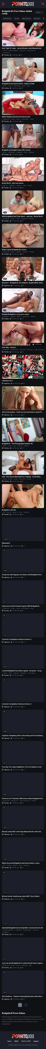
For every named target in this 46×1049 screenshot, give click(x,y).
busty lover (26, 316)
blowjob (32, 251)
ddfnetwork (11, 152)
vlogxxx (5, 673)
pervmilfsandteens (8, 930)
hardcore (25, 251)
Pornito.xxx (20, 1045)
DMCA (16, 1041)
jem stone (36, 930)
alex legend (32, 673)
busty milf (22, 479)
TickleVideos (7, 18)
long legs (26, 512)
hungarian (19, 152)
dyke (28, 86)
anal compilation (13, 50)
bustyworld (6, 218)
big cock (5, 185)
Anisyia (16, 18)
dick (14, 445)
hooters (20, 445)
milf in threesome (25, 800)
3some (5, 50)
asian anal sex (31, 50)
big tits (30, 185)
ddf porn (33, 316)
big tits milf (15, 349)
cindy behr (18, 930)
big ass (15, 512)
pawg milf (22, 349)
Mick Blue (37, 18)
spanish (19, 185)
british (4, 152)
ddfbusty (31, 152)
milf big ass (14, 800)
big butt (19, 251)
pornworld (24, 218)
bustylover (6, 316)
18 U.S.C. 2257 (26, 1041)
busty (23, 86)
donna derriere (27, 930)
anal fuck (22, 50)
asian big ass (6, 52)
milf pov (34, 800)
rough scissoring (39, 349)
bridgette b (24, 673)
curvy (18, 218)
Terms (9, 1041)
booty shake (16, 86)
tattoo (24, 185)
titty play (31, 218)
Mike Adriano (26, 18)
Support (36, 1041)
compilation (6, 349)
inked (10, 673)
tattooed (16, 673)
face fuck (30, 349)
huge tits (26, 445)
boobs (4, 86)
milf (4, 512)
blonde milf (6, 119)
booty (10, 86)
